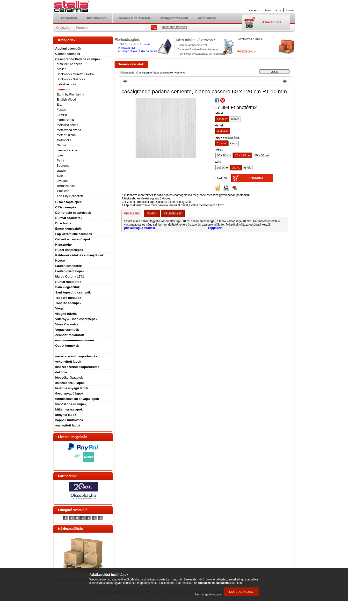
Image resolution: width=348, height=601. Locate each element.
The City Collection (70, 196)
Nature (61, 145)
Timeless (63, 191)
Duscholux (63, 223)
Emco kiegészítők (68, 228)
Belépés (253, 10)
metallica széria (68, 125)
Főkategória (127, 72)
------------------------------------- (74, 340)
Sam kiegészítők (67, 287)
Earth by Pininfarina (70, 94)
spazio (61, 170)
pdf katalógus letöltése (140, 228)
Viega (59, 308)
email (147, 44)
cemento (63, 89)
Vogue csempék (67, 329)
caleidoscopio (66, 84)
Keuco (60, 260)
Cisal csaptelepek (68, 202)
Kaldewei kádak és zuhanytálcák (79, 255)
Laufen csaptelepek (70, 271)
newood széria (67, 150)
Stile (60, 175)
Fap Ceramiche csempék (73, 234)
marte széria (65, 120)
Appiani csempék (68, 48)
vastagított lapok (67, 425)
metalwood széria (69, 130)
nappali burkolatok (69, 420)
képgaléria (215, 228)
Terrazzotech (66, 186)
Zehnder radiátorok (69, 335)
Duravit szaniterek (68, 218)
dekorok (61, 372)
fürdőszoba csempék (71, 404)
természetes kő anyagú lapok (77, 399)
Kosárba (256, 178)
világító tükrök (66, 313)
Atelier (61, 69)
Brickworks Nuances (71, 79)
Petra (60, 160)
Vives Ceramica (67, 324)
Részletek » (246, 51)
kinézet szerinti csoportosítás (77, 367)
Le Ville (62, 115)
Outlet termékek (67, 345)
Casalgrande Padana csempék (78, 59)
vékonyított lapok (68, 361)
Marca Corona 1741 (69, 276)
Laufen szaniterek (68, 266)
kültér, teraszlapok (69, 409)
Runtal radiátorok (68, 282)
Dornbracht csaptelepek (73, 212)
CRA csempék (65, 207)
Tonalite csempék (68, 303)
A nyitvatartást (126, 47)
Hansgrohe (63, 244)
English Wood (66, 99)
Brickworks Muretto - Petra (75, 74)
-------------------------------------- (75, 351)
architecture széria (69, 64)
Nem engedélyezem (208, 594)
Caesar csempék (67, 54)
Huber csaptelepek (69, 250)
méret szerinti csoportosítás (76, 356)
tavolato (62, 181)
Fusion (61, 109)
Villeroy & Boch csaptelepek (76, 319)
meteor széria (66, 135)
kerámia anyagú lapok (71, 388)
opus (60, 155)
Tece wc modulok (68, 298)
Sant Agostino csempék (73, 292)
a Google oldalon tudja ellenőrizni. (138, 51)
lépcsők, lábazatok (69, 377)
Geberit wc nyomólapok (73, 239)
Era (59, 104)
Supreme (63, 165)
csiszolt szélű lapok (70, 383)
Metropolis (64, 140)
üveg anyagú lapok (69, 393)
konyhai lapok (65, 415)
